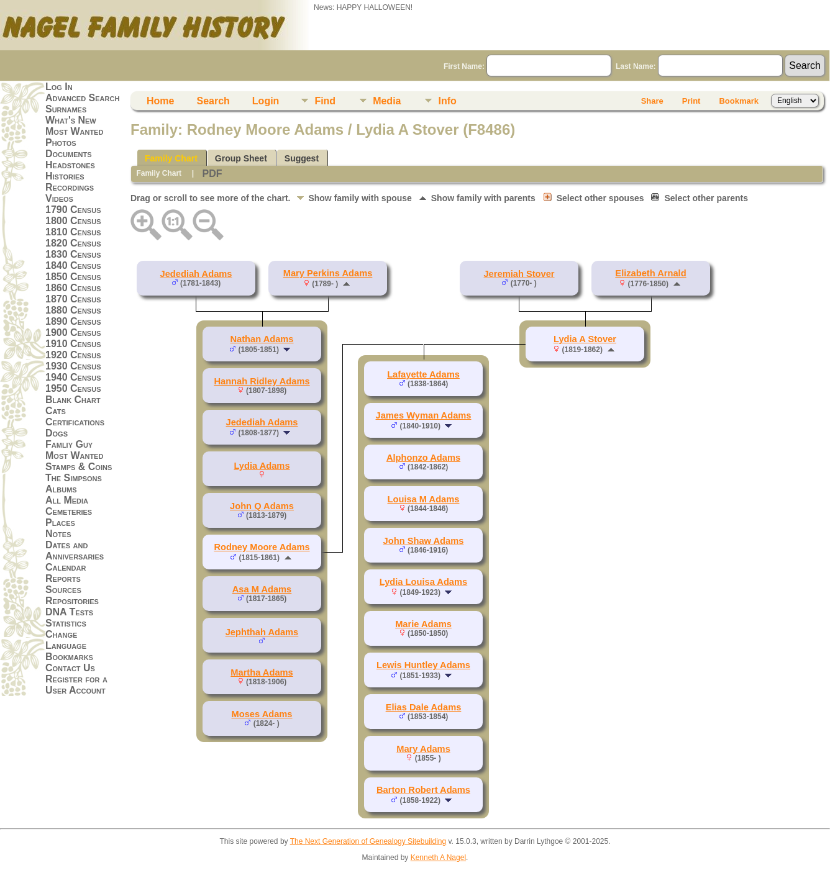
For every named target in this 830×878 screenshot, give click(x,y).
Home (160, 101)
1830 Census (73, 254)
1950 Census (73, 388)
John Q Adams (262, 506)
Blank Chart (73, 399)
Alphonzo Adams (423, 458)
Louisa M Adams (424, 499)
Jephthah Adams (262, 632)
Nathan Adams (261, 339)
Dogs (56, 433)
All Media (66, 500)
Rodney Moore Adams (261, 547)
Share (652, 101)
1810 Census (73, 232)
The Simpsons (73, 478)
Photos (60, 142)
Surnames (65, 109)
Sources (63, 589)
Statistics (65, 623)
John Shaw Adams (423, 541)
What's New (70, 120)
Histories (64, 176)
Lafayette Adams (423, 374)
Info (447, 101)
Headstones (70, 165)
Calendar (65, 567)
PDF (212, 173)
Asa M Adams (262, 589)
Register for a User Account (76, 684)
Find (324, 101)
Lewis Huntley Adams (423, 665)
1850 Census (73, 276)
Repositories (72, 600)
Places (60, 522)
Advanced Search (82, 98)
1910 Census (73, 343)
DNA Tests (69, 612)
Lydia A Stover (585, 339)
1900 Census (73, 332)
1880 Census (73, 310)
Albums (61, 489)
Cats (55, 410)
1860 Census (73, 288)
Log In (59, 86)
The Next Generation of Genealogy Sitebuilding (368, 841)
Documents (68, 153)
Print (691, 101)
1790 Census (73, 209)
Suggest (302, 158)
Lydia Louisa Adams (423, 582)
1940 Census (73, 377)
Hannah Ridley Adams (261, 381)
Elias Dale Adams (424, 707)
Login (266, 101)
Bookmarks (69, 656)
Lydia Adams (262, 466)
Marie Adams (423, 624)
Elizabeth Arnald (650, 273)
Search (212, 101)
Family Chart (171, 158)
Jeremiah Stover (518, 274)
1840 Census (73, 265)
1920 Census (73, 355)
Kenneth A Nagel (438, 857)
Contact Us (70, 668)
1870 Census (73, 299)
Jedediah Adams (196, 274)
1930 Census (73, 366)
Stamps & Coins (78, 466)
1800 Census (73, 220)
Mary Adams (423, 749)
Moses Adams (261, 714)
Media (387, 101)
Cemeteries (68, 511)
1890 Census (73, 321)
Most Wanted (74, 131)
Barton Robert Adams (423, 790)
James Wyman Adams (424, 415)
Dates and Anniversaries (74, 550)
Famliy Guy (69, 444)
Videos (59, 198)
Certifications (74, 422)
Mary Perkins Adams (328, 273)
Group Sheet (241, 158)
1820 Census (73, 243)
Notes (58, 533)
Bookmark (739, 101)
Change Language (65, 640)
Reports (63, 578)
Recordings (69, 187)
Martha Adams (261, 672)
